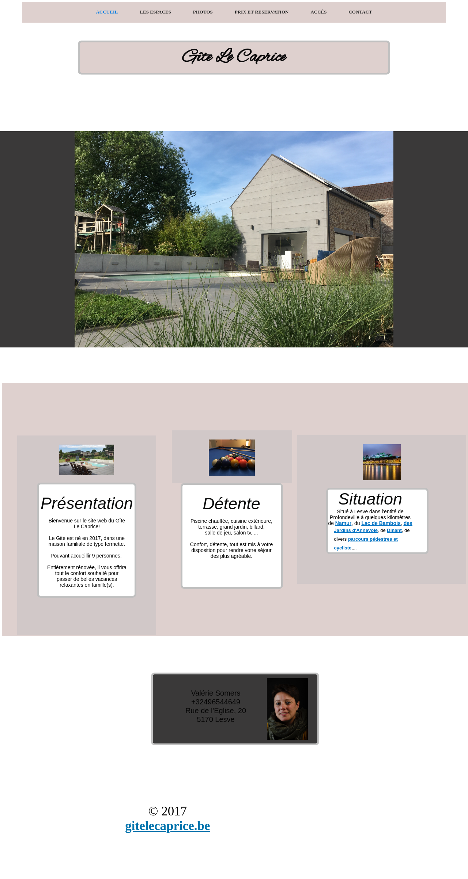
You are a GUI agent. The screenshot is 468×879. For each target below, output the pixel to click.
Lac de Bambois (380, 523)
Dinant (394, 530)
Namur (343, 523)
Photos (203, 12)
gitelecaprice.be (167, 826)
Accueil (107, 12)
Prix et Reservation (262, 12)
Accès (318, 12)
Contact (360, 12)
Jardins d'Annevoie (356, 530)
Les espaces (155, 12)
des (408, 523)
